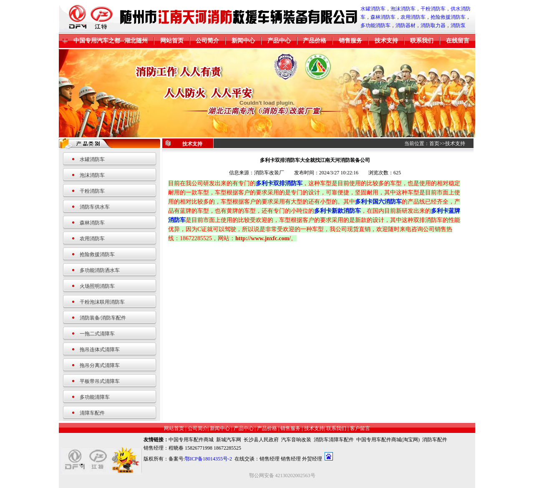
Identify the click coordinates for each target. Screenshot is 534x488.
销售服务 (350, 41)
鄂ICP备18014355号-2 (208, 459)
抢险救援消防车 (448, 17)
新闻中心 (243, 41)
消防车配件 (434, 440)
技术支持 (386, 41)
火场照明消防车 (97, 286)
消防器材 (405, 25)
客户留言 (360, 428)
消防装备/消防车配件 (103, 318)
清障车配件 (92, 413)
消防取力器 (433, 25)
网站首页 (172, 41)
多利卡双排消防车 (279, 183)
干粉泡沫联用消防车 (102, 302)
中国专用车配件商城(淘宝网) (388, 440)
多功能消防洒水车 (100, 270)
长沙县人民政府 (261, 440)
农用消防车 (413, 17)
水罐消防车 (372, 9)
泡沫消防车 (403, 9)
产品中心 (279, 41)
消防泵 (458, 25)
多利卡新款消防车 (337, 211)
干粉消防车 (433, 9)
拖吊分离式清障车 (100, 365)
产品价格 (314, 41)
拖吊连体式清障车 (100, 349)
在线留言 (457, 41)
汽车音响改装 (296, 440)
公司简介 (207, 41)
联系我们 (421, 41)
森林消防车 (382, 17)
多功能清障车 (95, 397)
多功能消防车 (375, 25)
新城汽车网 (228, 440)
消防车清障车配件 (334, 440)
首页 (434, 143)
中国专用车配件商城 (191, 440)
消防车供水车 (95, 207)
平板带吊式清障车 (100, 381)
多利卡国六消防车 (378, 202)
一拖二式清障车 (97, 334)
